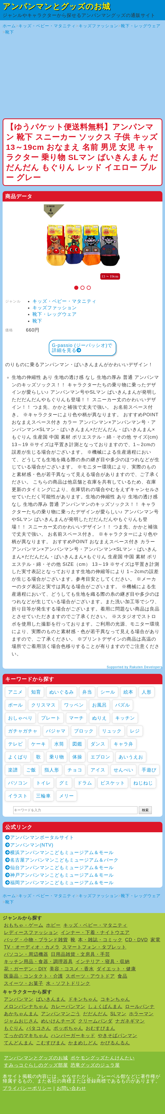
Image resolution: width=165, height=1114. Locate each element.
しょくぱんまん (105, 1006)
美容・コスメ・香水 (72, 968)
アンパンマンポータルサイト (39, 837)
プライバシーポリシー (27, 1088)
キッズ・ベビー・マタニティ (47, 26)
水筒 (59, 744)
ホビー (53, 925)
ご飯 (31, 770)
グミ (64, 783)
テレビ (15, 744)
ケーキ (38, 744)
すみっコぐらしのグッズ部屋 (36, 1065)
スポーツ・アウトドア (90, 976)
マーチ (76, 718)
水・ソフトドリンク (68, 983)
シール (107, 692)
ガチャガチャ (23, 731)
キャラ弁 (123, 744)
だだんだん (95, 1013)
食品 (122, 976)
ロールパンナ (140, 1006)
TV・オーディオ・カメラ (32, 947)
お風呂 (99, 705)
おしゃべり (20, 718)
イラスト (18, 795)
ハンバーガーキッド (73, 1035)
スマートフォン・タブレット (94, 947)
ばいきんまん (51, 999)
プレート (51, 718)
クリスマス (43, 705)
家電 (155, 939)
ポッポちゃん (68, 1028)
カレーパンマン (68, 1006)
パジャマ (56, 731)
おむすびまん (100, 1028)
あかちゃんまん (21, 1013)
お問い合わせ (71, 1088)
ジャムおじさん (21, 1021)
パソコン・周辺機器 (26, 954)
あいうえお (131, 757)
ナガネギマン (130, 1021)
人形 (147, 692)
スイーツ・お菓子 (23, 983)
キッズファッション (98, 26)
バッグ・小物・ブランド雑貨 (36, 939)
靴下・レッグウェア (141, 26)
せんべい (123, 770)
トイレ (43, 783)
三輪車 (43, 795)
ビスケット (112, 783)
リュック (112, 731)
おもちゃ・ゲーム (23, 925)
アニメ (15, 692)
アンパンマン (18, 999)
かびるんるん (115, 1042)
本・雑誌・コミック (100, 939)
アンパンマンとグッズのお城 (56, 6)
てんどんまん (18, 1042)
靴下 (9, 32)
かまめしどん (83, 1042)
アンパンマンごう (60, 1013)
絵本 (128, 692)
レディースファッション (31, 932)
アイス (98, 770)
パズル (122, 705)
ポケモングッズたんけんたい (103, 1058)
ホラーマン (141, 1013)
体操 (77, 757)
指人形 (51, 770)
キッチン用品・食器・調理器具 (38, 961)
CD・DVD (136, 939)
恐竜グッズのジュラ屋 (95, 1065)
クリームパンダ (95, 1021)
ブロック (84, 731)
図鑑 (77, 744)
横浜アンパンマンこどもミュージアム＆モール (59, 852)
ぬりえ (99, 718)
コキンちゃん (115, 999)
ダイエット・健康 (116, 968)
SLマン (118, 1013)
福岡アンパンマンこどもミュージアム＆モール (59, 882)
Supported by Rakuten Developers (134, 667)
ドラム (84, 783)
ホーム (9, 26)
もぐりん (14, 1028)
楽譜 (13, 770)
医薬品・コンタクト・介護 (33, 976)
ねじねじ (143, 783)
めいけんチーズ (58, 1021)
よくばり (18, 757)
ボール (15, 705)
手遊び (149, 770)
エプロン (100, 757)
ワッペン (74, 705)
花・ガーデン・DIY (25, 968)
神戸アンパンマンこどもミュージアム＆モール (59, 875)
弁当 (87, 692)
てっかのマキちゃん (26, 1035)
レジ (135, 731)
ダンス (98, 744)
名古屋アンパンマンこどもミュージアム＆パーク (62, 860)
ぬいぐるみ (61, 692)
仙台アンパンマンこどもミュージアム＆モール (59, 867)
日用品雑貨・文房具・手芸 (80, 954)
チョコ (74, 770)
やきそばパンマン (117, 1035)
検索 (145, 810)
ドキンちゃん (83, 999)
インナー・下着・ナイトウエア (95, 932)
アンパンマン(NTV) (29, 845)
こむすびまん (51, 1042)
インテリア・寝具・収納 (102, 961)
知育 (36, 692)
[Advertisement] (82, 77)
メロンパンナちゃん (26, 1006)
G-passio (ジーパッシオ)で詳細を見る (82, 348)
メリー (66, 795)
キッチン (125, 718)
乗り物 (56, 757)
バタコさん (38, 1028)
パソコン (18, 783)
